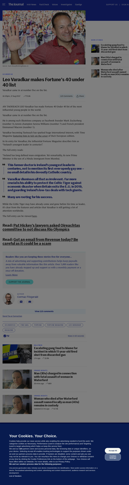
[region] (64, 454)
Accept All (113, 451)
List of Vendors (15, 476)
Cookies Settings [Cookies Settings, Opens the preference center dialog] (113, 457)
